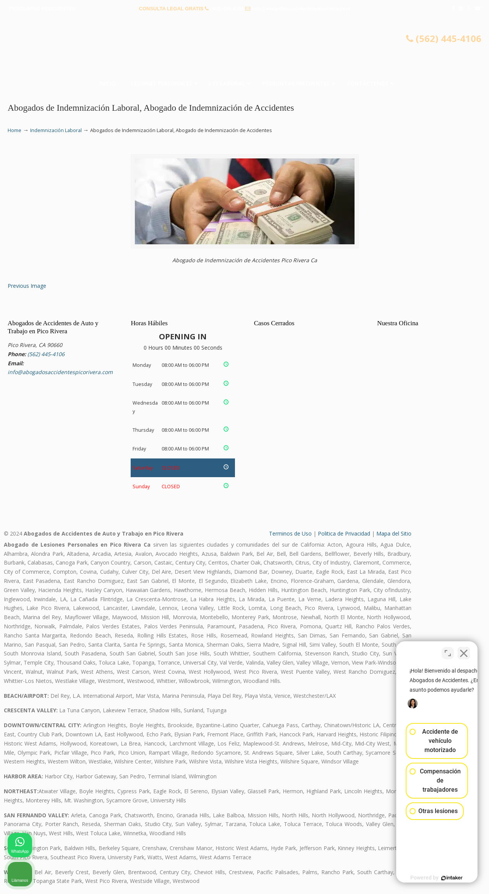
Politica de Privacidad (344, 533)
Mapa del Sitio (393, 533)
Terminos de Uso (290, 533)
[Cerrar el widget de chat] (464, 650)
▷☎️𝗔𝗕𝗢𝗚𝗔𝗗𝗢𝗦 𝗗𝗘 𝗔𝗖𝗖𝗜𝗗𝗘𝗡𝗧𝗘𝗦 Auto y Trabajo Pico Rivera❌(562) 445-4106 (244, 47)
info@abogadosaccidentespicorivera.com (301, 8)
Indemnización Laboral (56, 130)
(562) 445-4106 (227, 8)
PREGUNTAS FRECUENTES (42, 8)
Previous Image (27, 285)
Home (14, 130)
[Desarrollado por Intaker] (424, 878)
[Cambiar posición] (448, 650)
